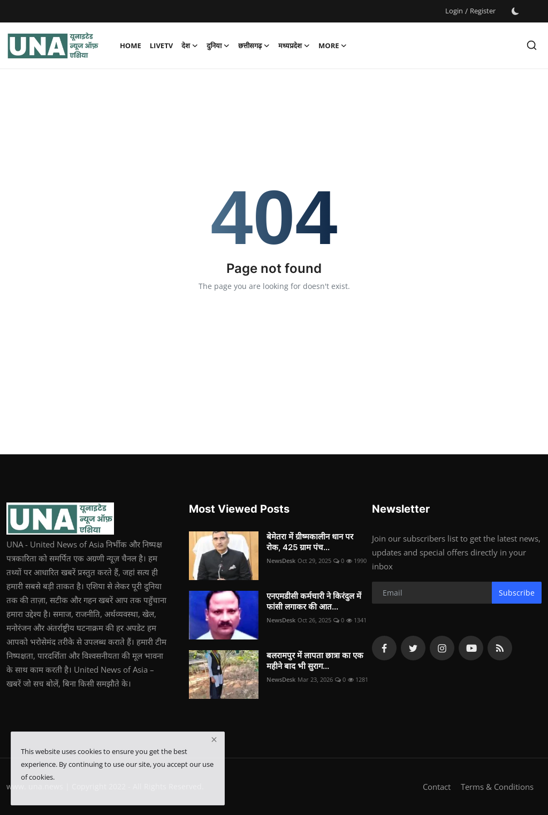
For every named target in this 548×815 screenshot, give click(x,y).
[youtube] (471, 648)
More (332, 45)
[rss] (500, 648)
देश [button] (189, 45)
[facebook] (384, 648)
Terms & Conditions (497, 786)
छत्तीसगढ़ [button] (254, 45)
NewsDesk (281, 561)
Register (483, 11)
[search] (532, 45)
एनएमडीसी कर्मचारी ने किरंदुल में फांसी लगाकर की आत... (314, 601)
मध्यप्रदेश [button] (294, 45)
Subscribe (517, 593)
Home (130, 45)
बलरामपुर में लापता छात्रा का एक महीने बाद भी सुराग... (315, 660)
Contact (437, 786)
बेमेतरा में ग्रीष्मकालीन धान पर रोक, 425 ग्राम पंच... (310, 541)
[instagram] (442, 648)
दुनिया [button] (218, 45)
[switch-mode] (515, 11)
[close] (214, 739)
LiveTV (161, 45)
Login (454, 11)
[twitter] (413, 648)
